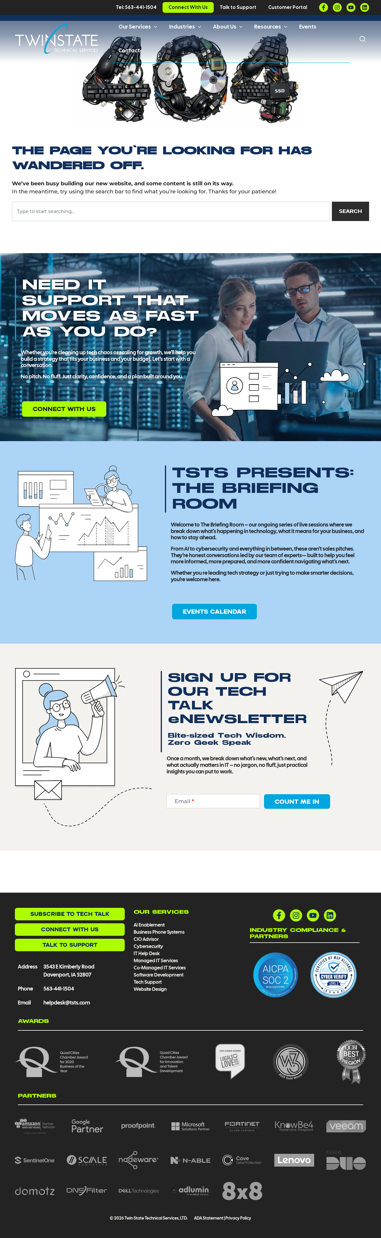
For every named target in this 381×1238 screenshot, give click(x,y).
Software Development (158, 975)
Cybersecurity (148, 946)
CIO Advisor (146, 939)
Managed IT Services (156, 961)
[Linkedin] (364, 7)
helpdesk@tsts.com (66, 1002)
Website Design (150, 989)
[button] (155, 38)
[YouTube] (350, 7)
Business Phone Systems (159, 932)
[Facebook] (323, 7)
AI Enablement (149, 925)
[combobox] (170, 253)
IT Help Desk (147, 953)
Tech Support (148, 982)
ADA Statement (208, 1218)
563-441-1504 (58, 988)
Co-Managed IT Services (160, 968)
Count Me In (297, 843)
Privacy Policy (238, 1218)
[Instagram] (337, 7)
